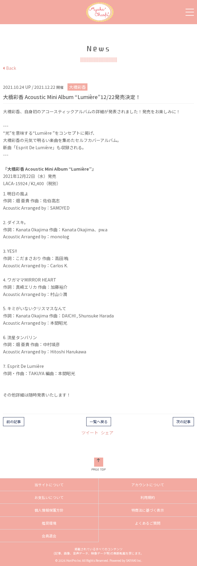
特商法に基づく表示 (147, 510)
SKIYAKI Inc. (134, 560)
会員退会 (49, 535)
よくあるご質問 (147, 523)
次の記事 (183, 421)
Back (9, 68)
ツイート (89, 432)
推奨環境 (49, 523)
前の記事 (13, 421)
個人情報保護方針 (49, 510)
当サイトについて (49, 484)
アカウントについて (147, 484)
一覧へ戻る (99, 421)
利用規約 (147, 497)
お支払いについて (49, 497)
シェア (107, 432)
